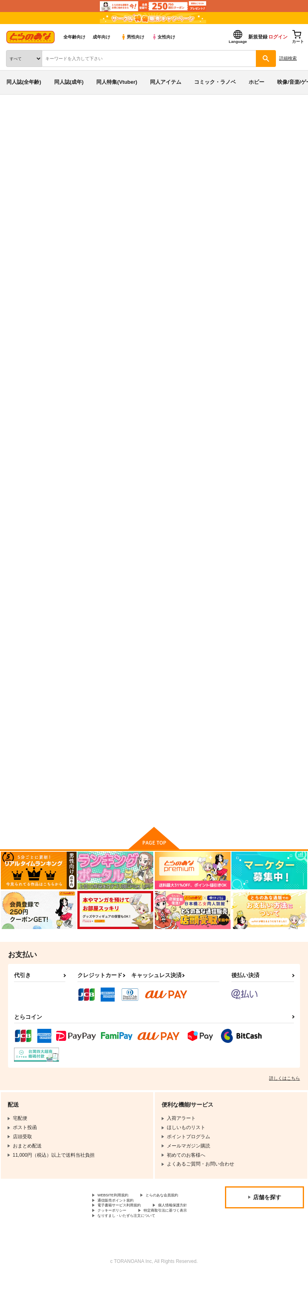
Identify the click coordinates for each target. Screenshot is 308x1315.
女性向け (163, 37)
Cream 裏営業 (64, 169)
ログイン (278, 37)
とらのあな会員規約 (119, 1220)
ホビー (256, 82)
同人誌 (47, 115)
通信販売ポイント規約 (121, 1227)
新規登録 (257, 37)
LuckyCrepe (244, 380)
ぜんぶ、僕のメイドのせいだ (248, 161)
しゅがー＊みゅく (106, 169)
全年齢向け (74, 36)
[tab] (96, 249)
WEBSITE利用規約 (117, 1213)
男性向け (132, 37)
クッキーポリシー (172, 1240)
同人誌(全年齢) (23, 82)
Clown (79, 567)
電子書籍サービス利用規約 (126, 1233)
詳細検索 (288, 58)
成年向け (101, 36)
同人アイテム (165, 82)
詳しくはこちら (284, 1095)
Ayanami (161, 567)
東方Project (193, 169)
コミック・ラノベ (215, 82)
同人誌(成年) (69, 82)
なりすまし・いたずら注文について (135, 1253)
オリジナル (163, 169)
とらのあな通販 (18, 115)
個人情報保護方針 (116, 1240)
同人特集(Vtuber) (116, 82)
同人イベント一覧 (78, 115)
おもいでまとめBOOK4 (256, 567)
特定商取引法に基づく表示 (126, 1247)
